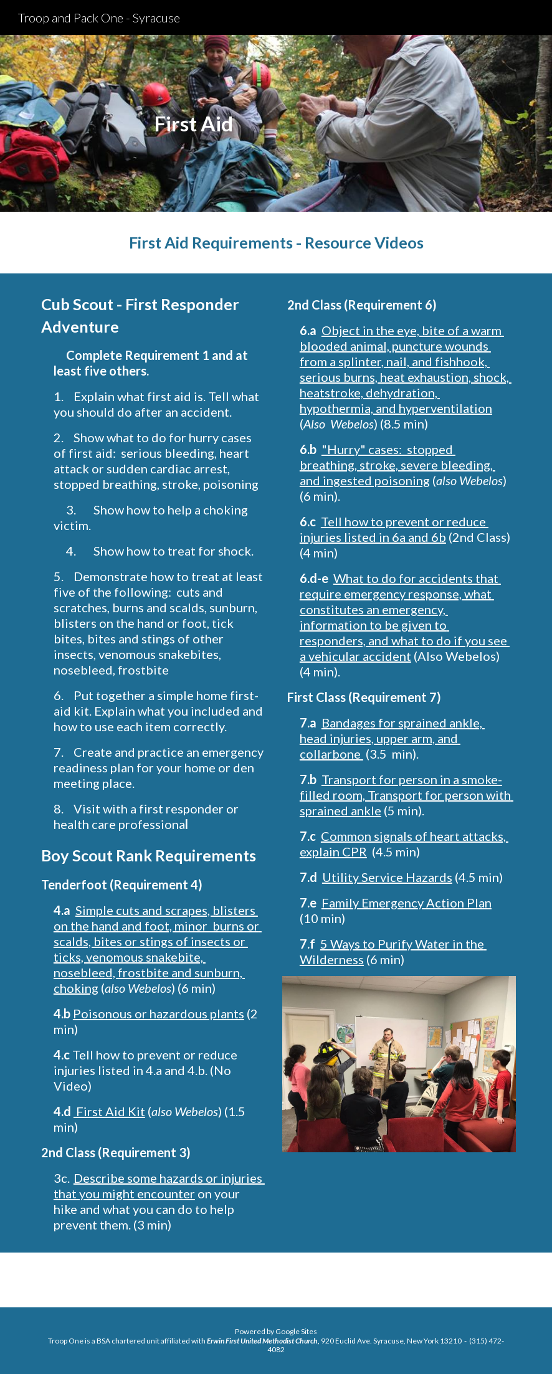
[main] (194, 123)
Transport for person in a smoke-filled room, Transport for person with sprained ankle (406, 795)
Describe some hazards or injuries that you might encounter (159, 1185)
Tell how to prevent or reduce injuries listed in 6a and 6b (394, 529)
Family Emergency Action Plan (406, 902)
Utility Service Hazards (387, 876)
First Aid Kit (110, 1111)
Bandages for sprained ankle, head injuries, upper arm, (392, 730)
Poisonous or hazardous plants (158, 1013)
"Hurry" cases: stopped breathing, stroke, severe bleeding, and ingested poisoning (397, 465)
